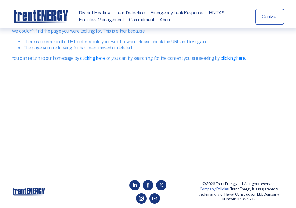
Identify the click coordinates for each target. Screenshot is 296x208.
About (165, 20)
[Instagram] (141, 198)
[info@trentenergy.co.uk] (154, 198)
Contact (270, 16)
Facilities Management (101, 20)
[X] (161, 185)
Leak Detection (130, 13)
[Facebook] (148, 185)
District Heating (94, 13)
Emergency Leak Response (176, 13)
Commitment (141, 20)
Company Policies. (215, 189)
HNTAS (217, 13)
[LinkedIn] (135, 185)
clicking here (92, 58)
